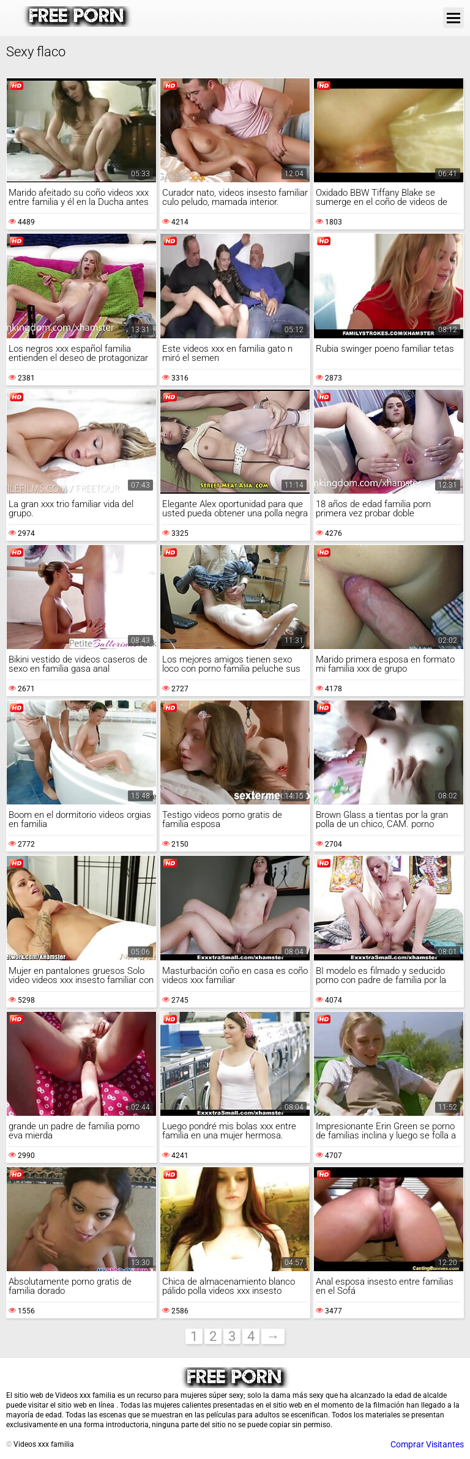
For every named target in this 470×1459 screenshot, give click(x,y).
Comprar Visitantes (427, 1444)
